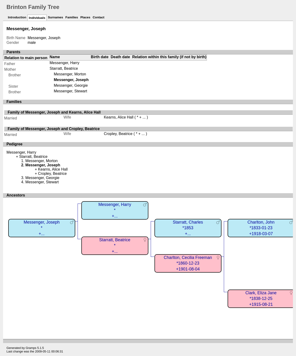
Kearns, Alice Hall (118, 117)
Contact (98, 17)
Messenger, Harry (64, 63)
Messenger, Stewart (70, 91)
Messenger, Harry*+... (114, 210)
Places (85, 17)
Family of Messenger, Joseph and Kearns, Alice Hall (54, 112)
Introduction (17, 17)
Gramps (31, 348)
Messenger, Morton (70, 74)
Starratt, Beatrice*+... (114, 245)
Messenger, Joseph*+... (42, 228)
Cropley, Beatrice (118, 134)
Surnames (55, 17)
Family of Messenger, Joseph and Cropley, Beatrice (54, 129)
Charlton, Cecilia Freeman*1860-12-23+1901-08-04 (188, 263)
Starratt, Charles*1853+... (188, 228)
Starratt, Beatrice (64, 68)
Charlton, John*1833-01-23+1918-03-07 (260, 228)
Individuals (37, 18)
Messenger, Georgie (71, 85)
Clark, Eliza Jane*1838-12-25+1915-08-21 (261, 299)
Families (71, 17)
